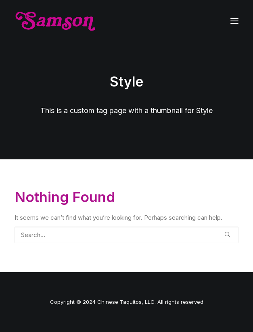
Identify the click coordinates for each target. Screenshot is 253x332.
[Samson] (55, 21)
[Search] (126, 235)
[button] (234, 21)
